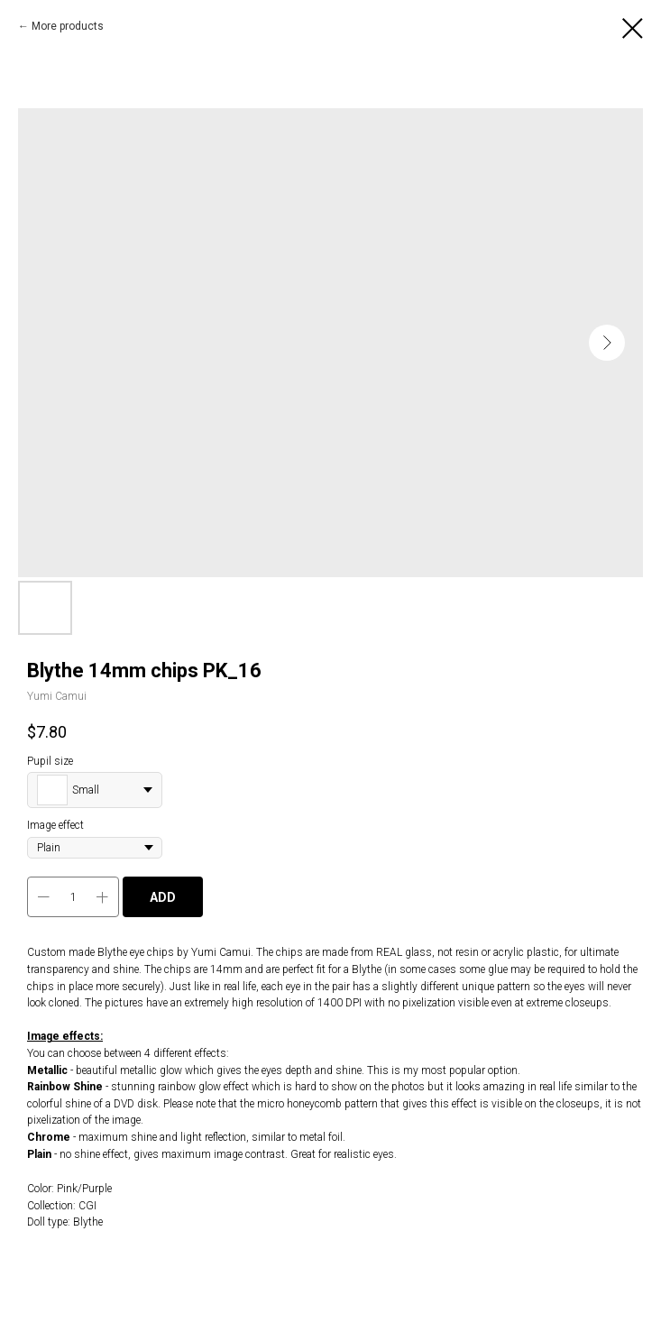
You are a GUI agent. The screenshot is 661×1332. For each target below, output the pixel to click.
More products (68, 26)
